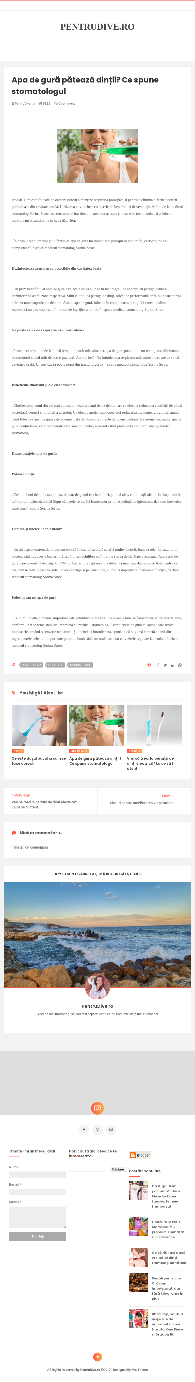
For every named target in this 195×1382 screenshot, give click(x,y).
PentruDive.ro (97, 26)
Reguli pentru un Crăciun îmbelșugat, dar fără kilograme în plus (167, 1287)
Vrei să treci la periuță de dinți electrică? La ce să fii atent (151, 763)
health (18, 751)
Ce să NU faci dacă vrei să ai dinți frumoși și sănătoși (169, 1256)
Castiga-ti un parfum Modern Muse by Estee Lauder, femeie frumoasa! (166, 1195)
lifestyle (55, 664)
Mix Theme (140, 1368)
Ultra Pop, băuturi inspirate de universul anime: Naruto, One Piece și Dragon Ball (167, 1323)
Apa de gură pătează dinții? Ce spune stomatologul (95, 761)
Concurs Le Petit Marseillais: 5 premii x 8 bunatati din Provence (169, 1228)
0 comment (64, 103)
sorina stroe (80, 664)
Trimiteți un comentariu (30, 847)
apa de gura (31, 664)
